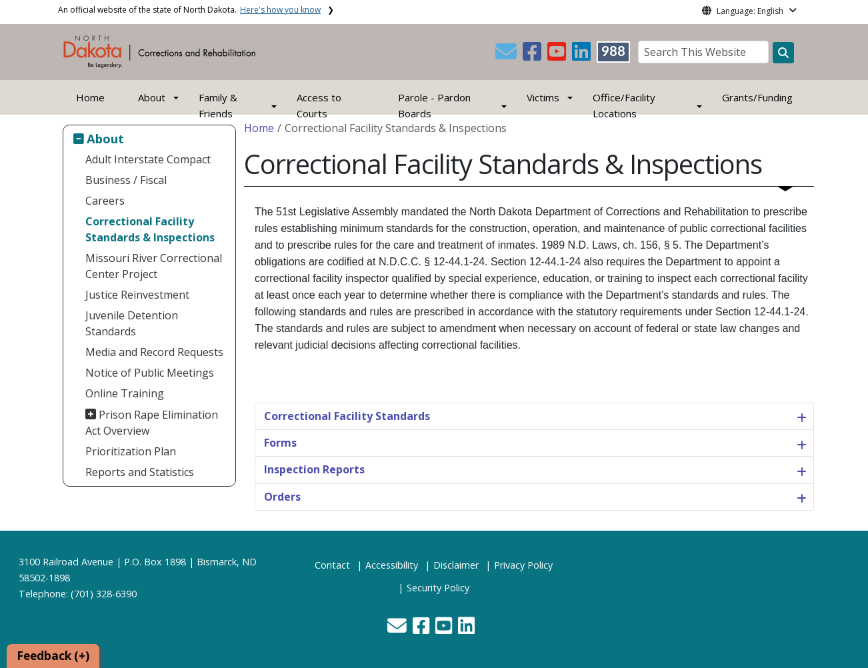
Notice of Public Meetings (149, 372)
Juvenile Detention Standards (131, 323)
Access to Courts (319, 105)
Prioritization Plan (130, 451)
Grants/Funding (757, 97)
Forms (280, 442)
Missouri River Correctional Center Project (153, 266)
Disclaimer (456, 565)
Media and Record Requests (154, 352)
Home (90, 97)
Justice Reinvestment (137, 294)
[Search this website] (783, 52)
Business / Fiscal (126, 180)
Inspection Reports (314, 469)
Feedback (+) (53, 655)
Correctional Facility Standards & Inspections (150, 229)
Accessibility (391, 565)
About (105, 138)
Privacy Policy (523, 565)
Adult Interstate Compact (148, 159)
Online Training (124, 393)
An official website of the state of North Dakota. (189, 9)
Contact (332, 565)
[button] (507, 55)
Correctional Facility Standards (347, 416)
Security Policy (438, 587)
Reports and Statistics (139, 472)
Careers (105, 200)
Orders (282, 496)
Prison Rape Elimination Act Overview (152, 422)
